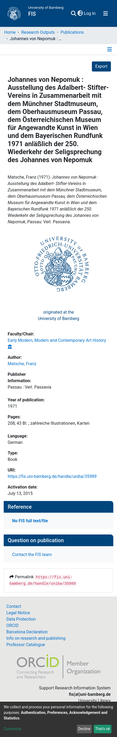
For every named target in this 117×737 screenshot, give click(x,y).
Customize (12, 729)
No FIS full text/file (30, 520)
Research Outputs (38, 32)
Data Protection (21, 619)
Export (101, 66)
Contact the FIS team (32, 554)
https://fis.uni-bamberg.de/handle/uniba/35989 (52, 476)
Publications (72, 32)
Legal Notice (18, 612)
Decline (84, 729)
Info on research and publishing (35, 638)
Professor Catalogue (25, 644)
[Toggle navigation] (105, 13)
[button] (80, 13)
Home (10, 32)
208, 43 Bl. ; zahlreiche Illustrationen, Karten (48, 423)
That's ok (102, 729)
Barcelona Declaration (27, 631)
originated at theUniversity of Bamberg (58, 315)
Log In (90, 13)
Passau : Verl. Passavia (29, 387)
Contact (13, 606)
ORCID (12, 625)
